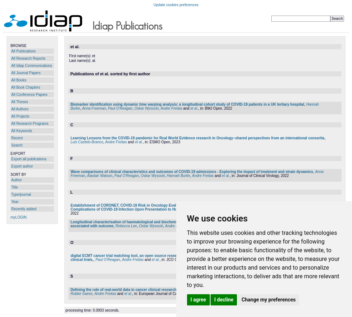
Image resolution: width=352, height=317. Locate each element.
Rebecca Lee (126, 226)
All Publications (23, 51)
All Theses (19, 102)
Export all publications (28, 159)
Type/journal (21, 194)
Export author (22, 166)
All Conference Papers (29, 95)
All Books (18, 80)
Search (17, 145)
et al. (194, 108)
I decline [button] (223, 300)
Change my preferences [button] (269, 300)
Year (14, 202)
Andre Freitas (171, 108)
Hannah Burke (178, 176)
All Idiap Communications (31, 66)
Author (16, 180)
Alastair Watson (100, 176)
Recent (17, 138)
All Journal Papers (26, 73)
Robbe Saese (82, 294)
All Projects (20, 116)
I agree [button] (198, 300)
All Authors (20, 109)
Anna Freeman (94, 108)
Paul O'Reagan (120, 108)
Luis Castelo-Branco (87, 142)
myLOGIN (18, 217)
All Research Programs (29, 124)
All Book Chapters (25, 87)
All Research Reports (28, 58)
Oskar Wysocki (146, 108)
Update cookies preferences (176, 5)
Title (14, 187)
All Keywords (21, 131)
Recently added (24, 209)
